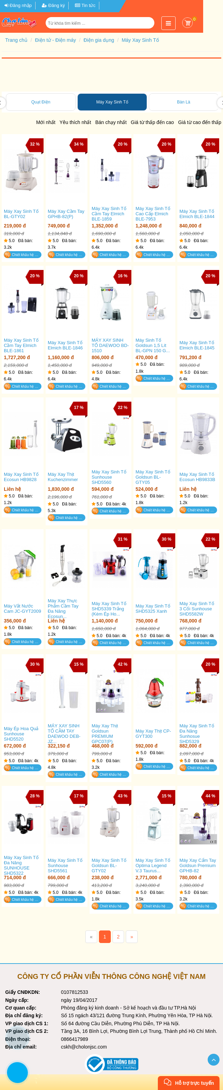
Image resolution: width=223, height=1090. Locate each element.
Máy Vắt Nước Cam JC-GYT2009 (22, 608)
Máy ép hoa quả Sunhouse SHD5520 (21, 734)
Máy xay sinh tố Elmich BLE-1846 (65, 345)
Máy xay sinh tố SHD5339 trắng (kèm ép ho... (109, 609)
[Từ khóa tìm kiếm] (100, 23)
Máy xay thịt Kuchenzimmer (63, 477)
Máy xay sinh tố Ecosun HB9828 (21, 477)
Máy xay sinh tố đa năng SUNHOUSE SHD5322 (21, 865)
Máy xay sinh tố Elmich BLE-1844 (196, 214)
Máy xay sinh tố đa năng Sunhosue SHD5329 (196, 733)
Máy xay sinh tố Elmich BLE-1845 (196, 345)
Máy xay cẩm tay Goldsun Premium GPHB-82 (197, 865)
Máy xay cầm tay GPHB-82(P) (66, 214)
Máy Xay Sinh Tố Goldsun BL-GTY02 (109, 865)
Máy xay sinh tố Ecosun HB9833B (197, 477)
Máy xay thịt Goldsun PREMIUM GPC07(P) (105, 733)
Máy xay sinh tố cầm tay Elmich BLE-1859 (109, 214)
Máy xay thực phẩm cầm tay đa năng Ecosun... (63, 608)
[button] (149, 25)
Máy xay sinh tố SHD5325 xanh (153, 608)
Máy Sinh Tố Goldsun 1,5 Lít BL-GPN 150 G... (153, 345)
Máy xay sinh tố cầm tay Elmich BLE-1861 (21, 345)
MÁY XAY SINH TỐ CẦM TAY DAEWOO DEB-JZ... (64, 733)
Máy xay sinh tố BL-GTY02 (21, 214)
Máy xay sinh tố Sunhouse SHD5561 (65, 865)
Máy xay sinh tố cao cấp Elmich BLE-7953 (153, 214)
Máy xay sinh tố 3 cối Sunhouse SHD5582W (196, 609)
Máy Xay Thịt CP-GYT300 (153, 733)
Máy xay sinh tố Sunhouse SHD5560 (109, 477)
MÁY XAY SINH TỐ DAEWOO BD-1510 (110, 345)
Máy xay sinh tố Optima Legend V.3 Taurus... (153, 865)
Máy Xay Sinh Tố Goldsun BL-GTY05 (153, 477)
